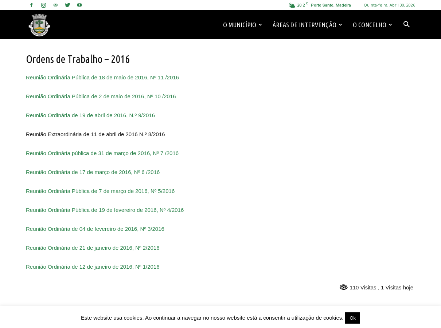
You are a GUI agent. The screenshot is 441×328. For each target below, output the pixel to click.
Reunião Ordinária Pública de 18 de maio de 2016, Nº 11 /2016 (102, 77)
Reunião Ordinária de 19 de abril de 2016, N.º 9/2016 (90, 115)
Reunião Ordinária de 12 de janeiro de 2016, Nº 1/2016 (93, 267)
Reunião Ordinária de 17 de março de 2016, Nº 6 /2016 (93, 172)
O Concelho (372, 24)
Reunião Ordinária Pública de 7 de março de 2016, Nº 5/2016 (100, 191)
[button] (406, 24)
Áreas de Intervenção (307, 24)
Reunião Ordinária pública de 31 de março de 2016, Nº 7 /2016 (102, 153)
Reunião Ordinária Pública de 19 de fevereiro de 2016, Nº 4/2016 (105, 210)
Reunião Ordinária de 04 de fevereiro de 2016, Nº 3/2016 (95, 229)
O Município (242, 24)
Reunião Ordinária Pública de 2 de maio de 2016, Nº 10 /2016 (101, 96)
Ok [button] (353, 318)
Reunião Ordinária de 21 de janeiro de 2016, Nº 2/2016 (93, 248)
